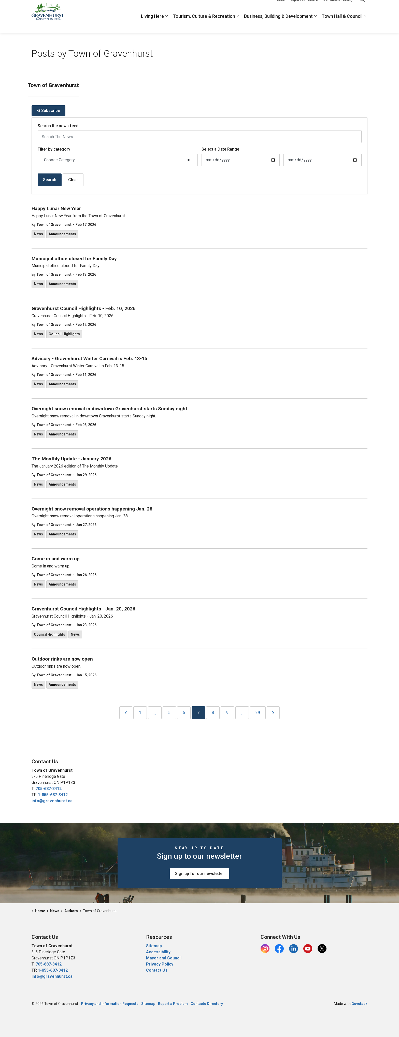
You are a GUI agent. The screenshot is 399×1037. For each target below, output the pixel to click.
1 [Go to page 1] (140, 712)
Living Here (152, 24)
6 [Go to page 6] (184, 712)
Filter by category (54, 149)
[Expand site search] (362, 8)
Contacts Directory (338, 8)
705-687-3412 (49, 788)
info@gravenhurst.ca (52, 800)
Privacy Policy (159, 964)
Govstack (359, 1004)
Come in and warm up (56, 559)
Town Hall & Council (342, 24)
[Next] (273, 712)
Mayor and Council (164, 958)
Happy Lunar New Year (56, 208)
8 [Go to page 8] (213, 712)
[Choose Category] (118, 160)
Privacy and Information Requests (109, 1004)
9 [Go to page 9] (227, 712)
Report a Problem (304, 8)
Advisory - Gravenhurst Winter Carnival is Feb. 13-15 (89, 358)
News (38, 234)
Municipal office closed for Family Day (74, 258)
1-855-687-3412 (53, 794)
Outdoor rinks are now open (62, 659)
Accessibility (158, 952)
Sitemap (154, 945)
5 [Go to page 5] (169, 712)
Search (49, 179)
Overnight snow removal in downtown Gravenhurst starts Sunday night (109, 409)
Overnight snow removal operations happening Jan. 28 (92, 509)
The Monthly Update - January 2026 (71, 459)
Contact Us (156, 970)
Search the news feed (58, 125)
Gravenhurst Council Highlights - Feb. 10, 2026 (84, 308)
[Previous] (125, 712)
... (155, 713)
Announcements (62, 234)
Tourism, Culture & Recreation (204, 24)
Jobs (281, 8)
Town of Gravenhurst (54, 225)
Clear (73, 179)
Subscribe (48, 111)
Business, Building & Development (278, 24)
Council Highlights (64, 334)
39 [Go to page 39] (257, 712)
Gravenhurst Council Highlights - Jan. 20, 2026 (83, 609)
